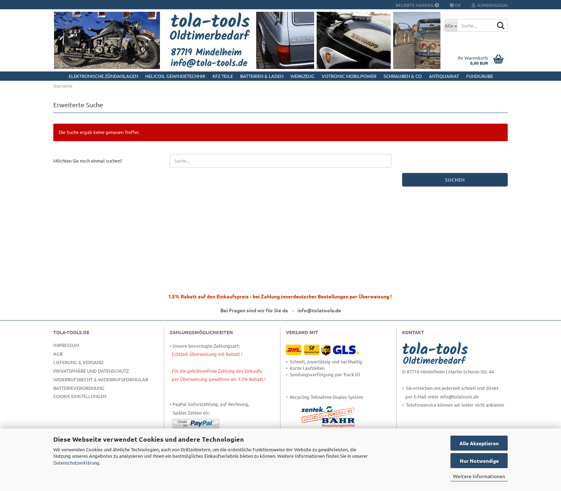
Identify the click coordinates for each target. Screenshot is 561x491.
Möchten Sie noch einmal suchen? (87, 161)
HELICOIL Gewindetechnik (175, 76)
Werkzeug (302, 76)
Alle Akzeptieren (479, 443)
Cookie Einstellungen (79, 396)
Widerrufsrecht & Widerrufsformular (100, 379)
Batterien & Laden (261, 76)
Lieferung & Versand (78, 362)
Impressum (66, 345)
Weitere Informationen (479, 476)
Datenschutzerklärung (76, 463)
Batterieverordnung (78, 388)
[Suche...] (450, 25)
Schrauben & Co (403, 76)
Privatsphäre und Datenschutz (91, 371)
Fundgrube (479, 76)
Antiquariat (444, 76)
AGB (58, 354)
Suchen (455, 180)
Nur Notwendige (479, 460)
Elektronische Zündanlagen (103, 76)
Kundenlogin (490, 5)
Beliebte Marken (417, 5)
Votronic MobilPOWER (349, 76)
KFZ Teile (223, 76)
